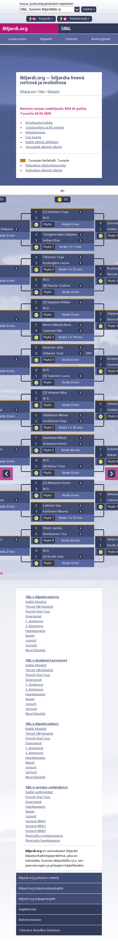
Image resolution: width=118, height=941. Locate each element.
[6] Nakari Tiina (54, 466)
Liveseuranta (17, 39)
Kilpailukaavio (35, 132)
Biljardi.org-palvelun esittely (39, 877)
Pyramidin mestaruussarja (44, 835)
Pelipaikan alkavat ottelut (43, 170)
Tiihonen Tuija (53, 257)
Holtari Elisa (51, 240)
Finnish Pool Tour (37, 611)
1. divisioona (34, 621)
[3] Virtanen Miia (55, 392)
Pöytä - (48, 224)
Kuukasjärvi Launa (56, 263)
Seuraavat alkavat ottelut (43, 146)
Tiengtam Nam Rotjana (60, 234)
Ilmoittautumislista (39, 122)
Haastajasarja (35, 630)
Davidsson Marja (55, 437)
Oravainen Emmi (55, 443)
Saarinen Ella (52, 330)
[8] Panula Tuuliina (56, 285)
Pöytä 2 (48, 269)
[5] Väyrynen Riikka (56, 302)
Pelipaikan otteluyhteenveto (45, 165)
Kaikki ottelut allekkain (41, 142)
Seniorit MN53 (35, 826)
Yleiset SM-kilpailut (39, 606)
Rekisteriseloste (30, 919)
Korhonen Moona (55, 511)
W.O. (46, 217)
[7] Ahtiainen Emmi (57, 482)
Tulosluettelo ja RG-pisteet (44, 127)
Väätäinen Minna (55, 415)
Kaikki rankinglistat (39, 792)
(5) (66, 199)
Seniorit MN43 (35, 821)
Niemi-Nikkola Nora (57, 324)
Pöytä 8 (48, 540)
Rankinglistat (100, 39)
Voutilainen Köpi (55, 421)
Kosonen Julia (53, 347)
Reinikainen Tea (55, 534)
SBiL (66, 28)
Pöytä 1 (48, 246)
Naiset (30, 635)
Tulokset (71, 39)
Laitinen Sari (52, 505)
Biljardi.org (28, 91)
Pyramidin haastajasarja (42, 840)
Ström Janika (52, 528)
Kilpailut (46, 39)
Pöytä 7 (48, 517)
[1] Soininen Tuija (55, 211)
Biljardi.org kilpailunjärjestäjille (41, 888)
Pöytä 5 (48, 427)
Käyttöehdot (27, 909)
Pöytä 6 (48, 450)
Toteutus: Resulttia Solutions (39, 930)
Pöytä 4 (48, 359)
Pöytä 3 (48, 337)
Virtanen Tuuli (53, 353)
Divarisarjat (33, 616)
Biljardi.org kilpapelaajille (37, 898)
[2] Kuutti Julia (53, 556)
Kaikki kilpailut (35, 601)
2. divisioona (34, 626)
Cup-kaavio (33, 137)
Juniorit (30, 640)
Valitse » (89, 9)
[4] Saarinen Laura (56, 375)
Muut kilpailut (35, 650)
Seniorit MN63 (35, 830)
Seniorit (31, 645)
